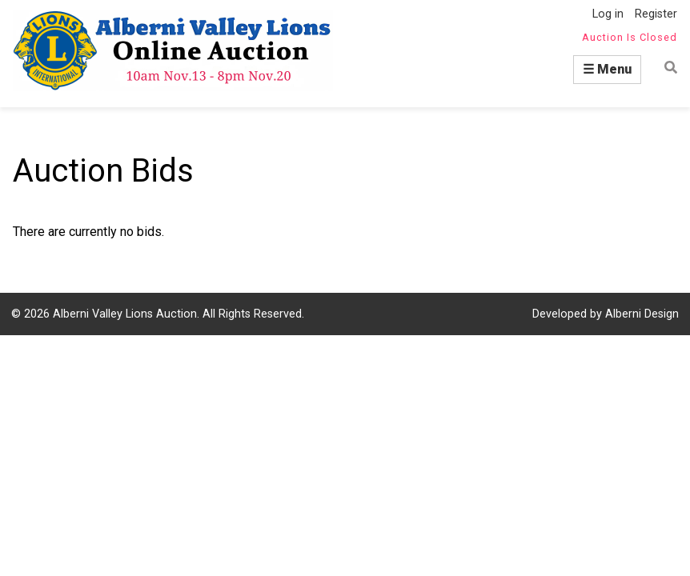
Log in (608, 14)
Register (656, 14)
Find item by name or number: (665, 67)
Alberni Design (642, 314)
